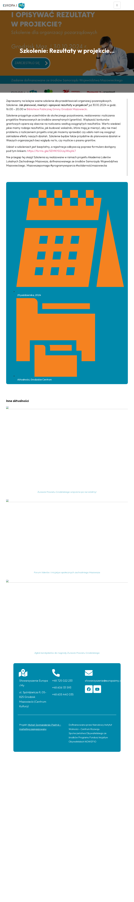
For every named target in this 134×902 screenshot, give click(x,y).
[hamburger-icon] (117, 5)
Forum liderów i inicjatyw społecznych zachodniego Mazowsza (67, 572)
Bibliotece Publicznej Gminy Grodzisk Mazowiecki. (57, 109)
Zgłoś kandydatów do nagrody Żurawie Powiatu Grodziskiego (67, 653)
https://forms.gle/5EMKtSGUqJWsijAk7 (51, 151)
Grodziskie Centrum (41, 379)
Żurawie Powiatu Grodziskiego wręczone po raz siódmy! (67, 492)
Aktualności (23, 379)
